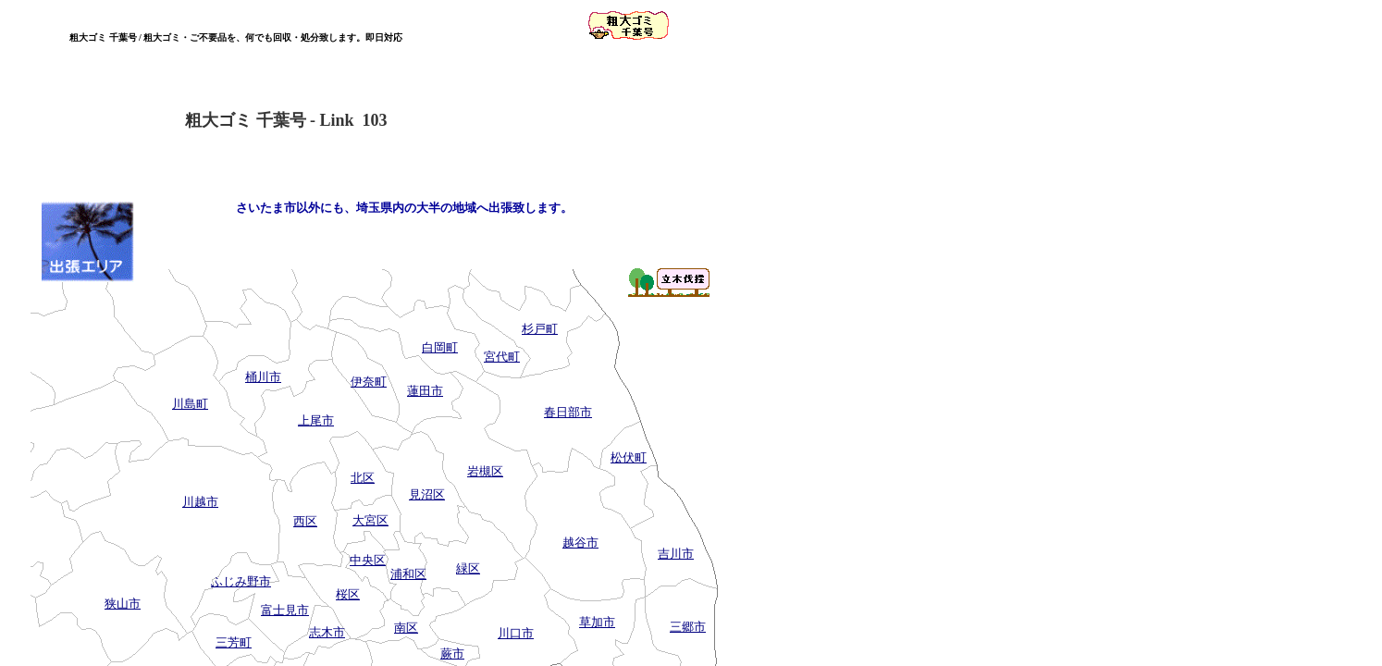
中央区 (368, 560)
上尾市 (316, 420)
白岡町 (440, 347)
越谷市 (580, 542)
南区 (406, 628)
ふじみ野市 (241, 581)
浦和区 (408, 574)
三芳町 (234, 642)
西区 (305, 521)
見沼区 (427, 494)
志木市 (327, 632)
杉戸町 (540, 329)
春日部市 (568, 412)
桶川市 (263, 377)
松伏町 (629, 457)
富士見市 (285, 610)
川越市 (200, 502)
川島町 (190, 404)
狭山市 (123, 603)
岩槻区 (485, 471)
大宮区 (370, 520)
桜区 (348, 594)
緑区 (468, 568)
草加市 (597, 622)
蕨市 (452, 653)
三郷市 (688, 627)
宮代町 (502, 357)
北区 (363, 478)
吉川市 (676, 554)
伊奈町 (369, 381)
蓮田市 (425, 391)
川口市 (516, 633)
